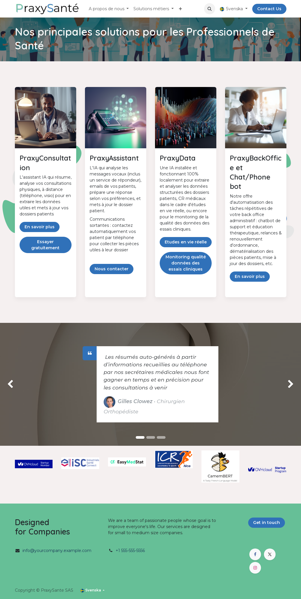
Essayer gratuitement (45, 244)
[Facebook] (255, 554)
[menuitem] (108, 9)
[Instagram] (255, 568)
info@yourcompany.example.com (56, 550)
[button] (209, 8)
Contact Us (269, 8)
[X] (270, 554)
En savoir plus (40, 226)
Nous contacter (111, 268)
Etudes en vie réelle (186, 242)
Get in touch (266, 522)
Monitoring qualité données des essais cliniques (186, 263)
